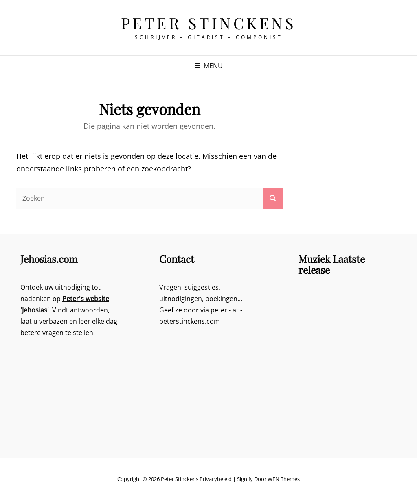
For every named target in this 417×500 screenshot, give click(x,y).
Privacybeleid (216, 479)
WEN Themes (284, 479)
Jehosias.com (48, 258)
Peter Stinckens (208, 23)
